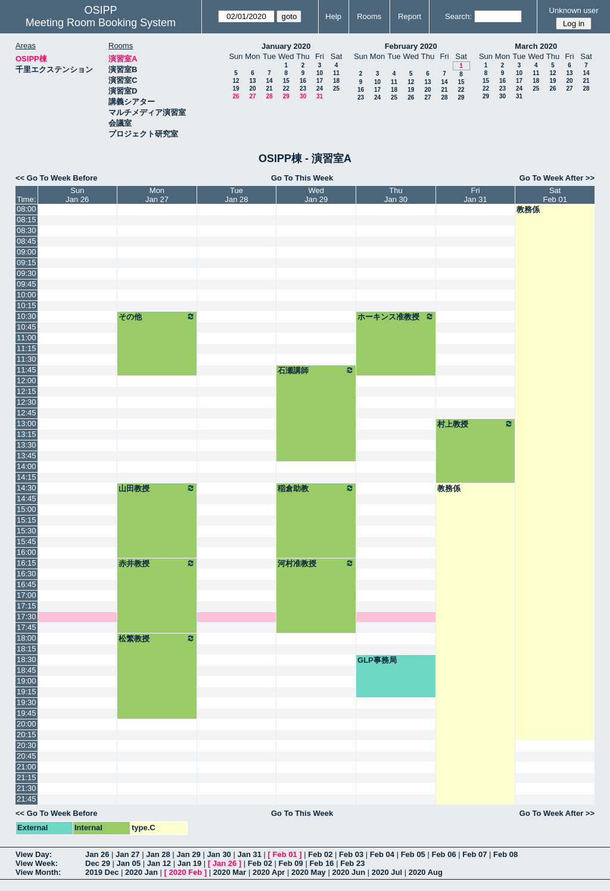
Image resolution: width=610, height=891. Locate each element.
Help (333, 16)
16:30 (26, 573)
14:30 (26, 487)
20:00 (26, 723)
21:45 (26, 798)
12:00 (26, 380)
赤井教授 (157, 563)
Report (409, 16)
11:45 (26, 369)
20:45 (26, 756)
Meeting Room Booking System (101, 23)
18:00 (26, 638)
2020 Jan (141, 872)
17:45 (26, 627)
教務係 (528, 209)
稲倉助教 (316, 488)
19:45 (26, 713)
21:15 (26, 777)
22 (286, 88)
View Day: (33, 854)
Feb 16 (321, 863)
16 (303, 80)
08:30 (26, 230)
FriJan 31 (475, 195)
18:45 (26, 670)
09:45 (26, 284)
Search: (458, 16)
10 (319, 73)
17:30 (26, 616)
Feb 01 (285, 854)
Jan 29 (188, 854)
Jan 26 (97, 854)
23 (303, 88)
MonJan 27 (157, 195)
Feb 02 (320, 854)
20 (252, 88)
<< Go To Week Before (56, 177)
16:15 (26, 562)
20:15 (26, 734)
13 (252, 80)
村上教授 (475, 424)
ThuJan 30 (395, 195)
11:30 (26, 359)
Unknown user (574, 10)
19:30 (26, 702)
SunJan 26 (77, 195)
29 (286, 96)
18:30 (26, 659)
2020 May (308, 872)
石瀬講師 (316, 370)
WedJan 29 (316, 195)
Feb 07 (474, 854)
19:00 (26, 680)
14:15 (26, 477)
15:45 (26, 541)
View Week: (36, 863)
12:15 (26, 391)
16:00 (26, 552)
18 (336, 80)
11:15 (26, 348)
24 (319, 88)
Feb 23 (352, 863)
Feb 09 (291, 863)
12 (235, 80)
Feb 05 (413, 854)
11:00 (26, 337)
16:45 (26, 584)
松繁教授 (157, 638)
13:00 (26, 423)
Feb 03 (351, 854)
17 (319, 80)
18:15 (26, 648)
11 (336, 73)
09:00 (26, 251)
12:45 (26, 412)
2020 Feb (186, 872)
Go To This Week (302, 177)
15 (286, 80)
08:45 (26, 241)
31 (319, 96)
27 (252, 96)
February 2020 (411, 46)
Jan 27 (127, 854)
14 (269, 80)
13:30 (26, 444)
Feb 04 (382, 854)
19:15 (26, 691)
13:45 (26, 455)
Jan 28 (158, 854)
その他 (157, 316)
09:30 (26, 273)
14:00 (26, 466)
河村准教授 (316, 563)
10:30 (26, 316)
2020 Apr (269, 872)
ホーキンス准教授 (395, 316)
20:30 (26, 745)
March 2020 (536, 46)
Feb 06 (443, 854)
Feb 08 (505, 854)
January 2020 (286, 46)
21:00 (26, 766)
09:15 (26, 262)
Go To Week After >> (557, 177)
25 (336, 88)
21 (269, 88)
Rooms (369, 16)
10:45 (26, 326)
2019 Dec (102, 872)
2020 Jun (348, 872)
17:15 (26, 605)
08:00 (26, 208)
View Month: (38, 872)
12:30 (26, 402)
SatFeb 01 (555, 195)
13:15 (26, 434)
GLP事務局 (377, 660)
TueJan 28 (236, 195)
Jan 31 (249, 854)
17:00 (26, 595)
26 (235, 96)
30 (303, 96)
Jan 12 (159, 863)
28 (269, 96)
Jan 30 (219, 854)
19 (235, 88)
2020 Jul (387, 872)
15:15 (26, 520)
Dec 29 (97, 863)
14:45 (26, 498)
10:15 (26, 305)
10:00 (26, 294)
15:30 (26, 530)
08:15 (26, 219)
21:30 (26, 788)
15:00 (26, 509)
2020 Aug (426, 872)
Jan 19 (189, 863)
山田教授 (157, 488)
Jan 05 (129, 863)
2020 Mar (230, 872)
